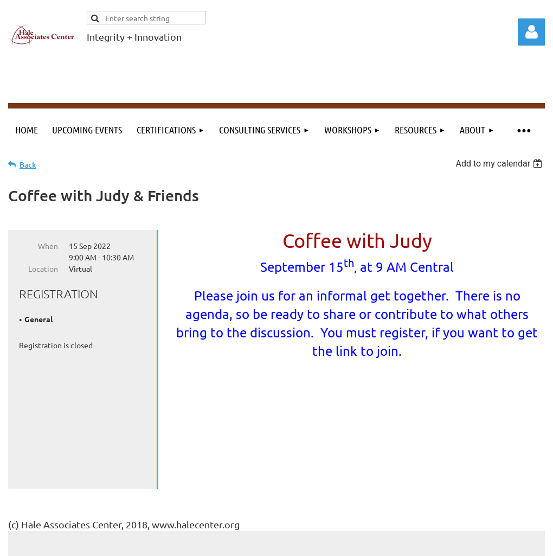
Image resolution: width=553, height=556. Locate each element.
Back (28, 164)
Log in (531, 32)
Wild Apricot (415, 542)
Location (43, 268)
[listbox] (500, 163)
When (48, 246)
